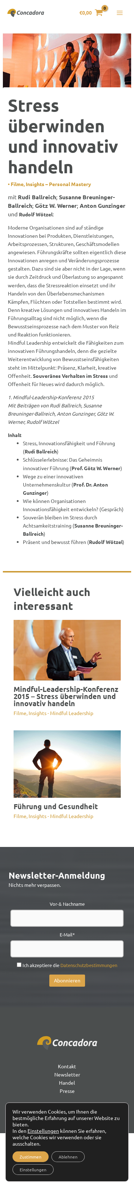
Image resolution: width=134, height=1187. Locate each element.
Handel (67, 1082)
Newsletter (67, 1074)
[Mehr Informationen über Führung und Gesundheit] (67, 763)
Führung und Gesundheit (56, 806)
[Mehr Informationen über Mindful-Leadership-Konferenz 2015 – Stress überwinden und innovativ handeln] (67, 649)
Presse (67, 1091)
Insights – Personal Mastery (58, 184)
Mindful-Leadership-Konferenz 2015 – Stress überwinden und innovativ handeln (66, 696)
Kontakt (67, 1066)
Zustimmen (30, 1157)
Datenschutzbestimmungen (88, 965)
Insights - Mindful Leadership (61, 713)
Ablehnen (68, 1157)
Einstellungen (43, 1130)
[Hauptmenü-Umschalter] (120, 13)
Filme (17, 184)
